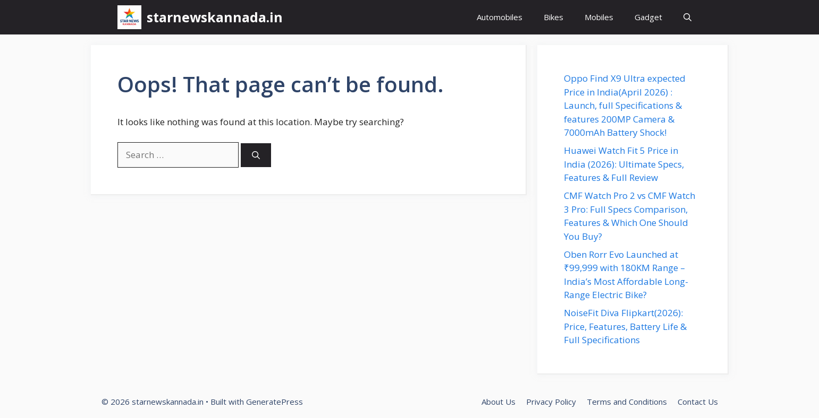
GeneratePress (274, 401)
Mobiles (599, 17)
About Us (499, 401)
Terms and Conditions (627, 401)
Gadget (648, 17)
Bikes (553, 17)
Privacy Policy (551, 401)
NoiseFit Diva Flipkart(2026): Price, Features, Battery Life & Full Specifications (625, 326)
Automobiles (499, 17)
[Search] (256, 155)
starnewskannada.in (215, 17)
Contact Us (698, 401)
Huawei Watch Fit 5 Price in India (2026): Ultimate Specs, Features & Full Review (624, 164)
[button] (687, 17)
